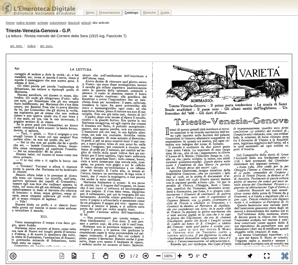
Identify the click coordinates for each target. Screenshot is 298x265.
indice (31, 46)
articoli (86, 22)
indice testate (26, 22)
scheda (42, 22)
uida (165, 12)
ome (90, 12)
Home (10, 22)
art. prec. (16, 46)
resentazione (109, 12)
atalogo (132, 12)
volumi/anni (58, 22)
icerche (149, 12)
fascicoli (73, 22)
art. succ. (46, 46)
